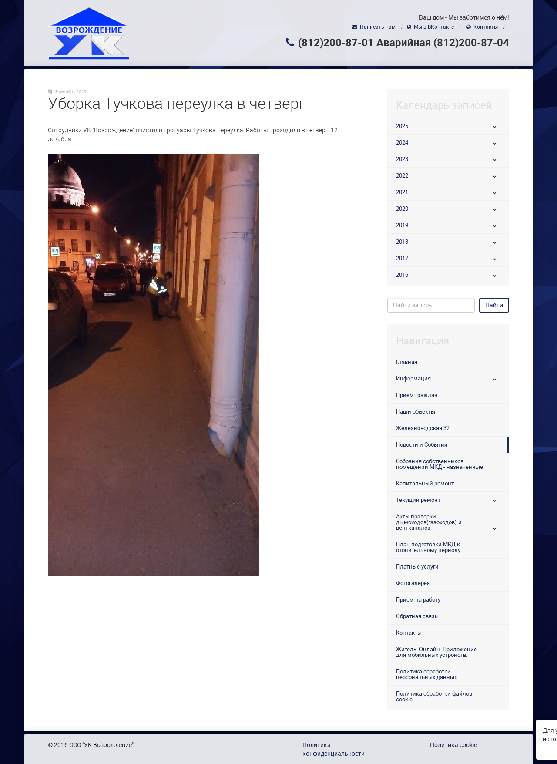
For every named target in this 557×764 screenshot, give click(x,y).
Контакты (485, 27)
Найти (494, 305)
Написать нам (378, 27)
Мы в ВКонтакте (434, 27)
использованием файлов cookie (105, 739)
